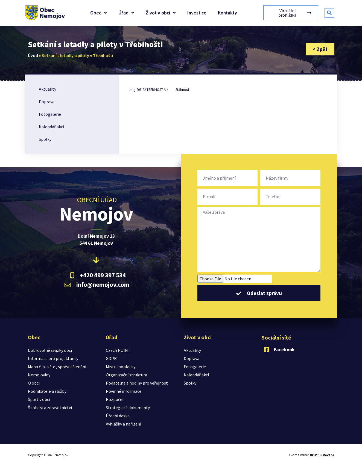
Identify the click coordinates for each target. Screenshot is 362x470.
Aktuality (47, 89)
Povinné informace (123, 391)
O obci (34, 383)
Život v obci (161, 13)
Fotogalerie (50, 114)
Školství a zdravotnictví (50, 407)
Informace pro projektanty (53, 358)
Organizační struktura (126, 374)
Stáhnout (182, 89)
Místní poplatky (120, 366)
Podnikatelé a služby (47, 391)
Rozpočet (115, 399)
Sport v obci (39, 399)
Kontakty (227, 13)
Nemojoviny (39, 374)
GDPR (111, 358)
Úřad (126, 13)
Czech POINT (118, 350)
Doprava (46, 101)
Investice (196, 13)
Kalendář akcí (51, 126)
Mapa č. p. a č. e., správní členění (57, 366)
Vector (328, 455)
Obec (98, 13)
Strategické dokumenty (128, 407)
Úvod (33, 55)
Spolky (45, 139)
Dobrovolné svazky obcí (50, 350)
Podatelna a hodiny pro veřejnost (137, 383)
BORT (315, 455)
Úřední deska (118, 415)
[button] (329, 13)
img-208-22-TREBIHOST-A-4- (150, 89)
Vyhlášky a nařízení (123, 424)
